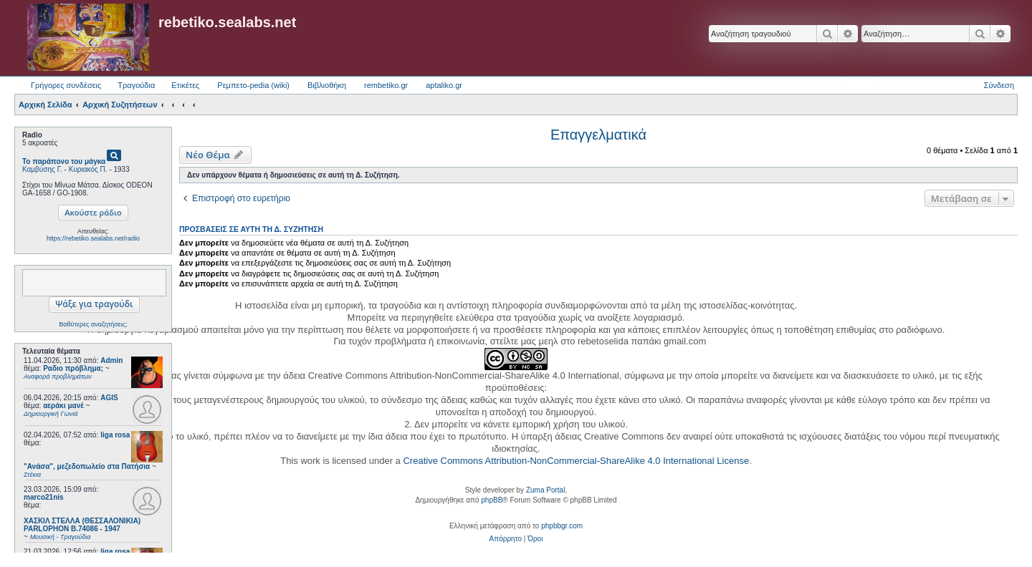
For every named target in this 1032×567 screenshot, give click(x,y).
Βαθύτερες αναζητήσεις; (93, 324)
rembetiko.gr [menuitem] (386, 85)
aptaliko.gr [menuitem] (444, 85)
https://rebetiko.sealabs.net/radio (93, 238)
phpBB (491, 500)
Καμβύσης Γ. (42, 169)
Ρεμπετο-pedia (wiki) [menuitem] (253, 85)
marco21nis (44, 497)
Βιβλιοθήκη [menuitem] (326, 85)
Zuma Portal (545, 490)
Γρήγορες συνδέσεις (66, 85)
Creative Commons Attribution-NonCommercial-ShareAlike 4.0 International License (576, 460)
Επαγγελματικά (598, 134)
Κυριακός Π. (88, 169)
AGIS (109, 398)
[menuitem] (505, 539)
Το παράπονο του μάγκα (63, 161)
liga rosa (115, 435)
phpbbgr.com (562, 526)
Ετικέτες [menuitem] (185, 85)
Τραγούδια (136, 85)
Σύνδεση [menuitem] (999, 85)
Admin (111, 360)
